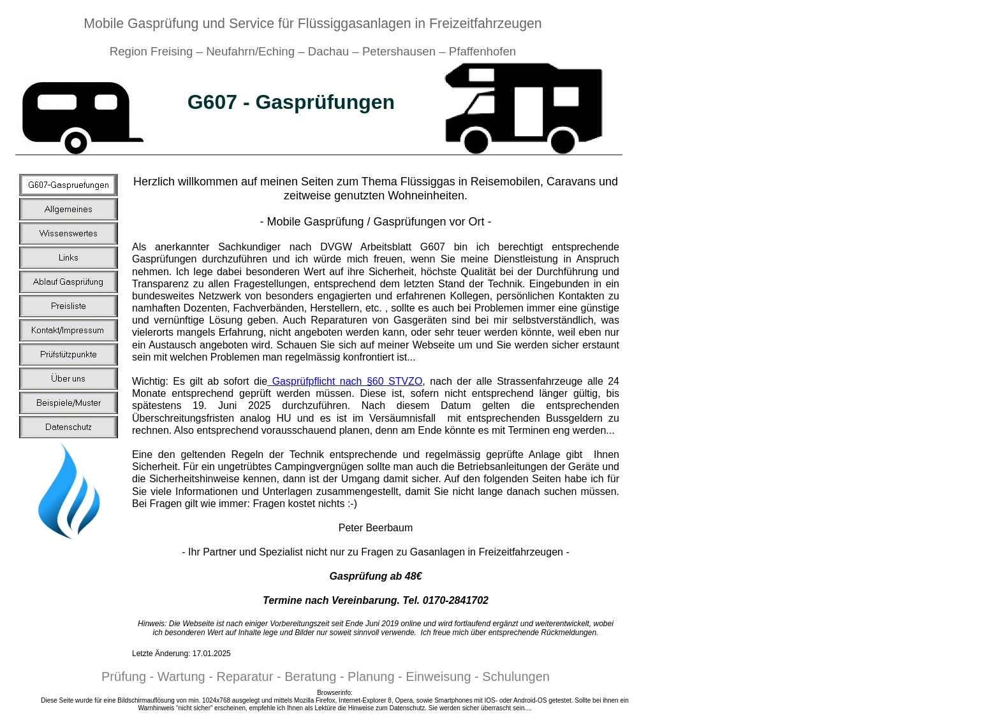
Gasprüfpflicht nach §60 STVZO (344, 381)
